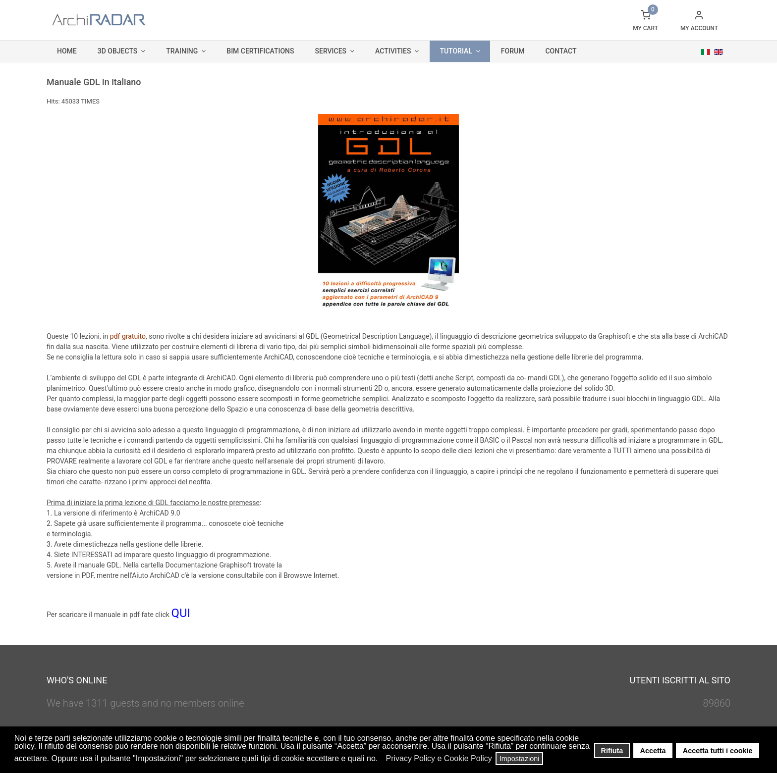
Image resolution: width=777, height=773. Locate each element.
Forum (513, 51)
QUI (180, 613)
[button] (381, 759)
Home (67, 51)
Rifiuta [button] (612, 751)
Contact (560, 51)
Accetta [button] (653, 751)
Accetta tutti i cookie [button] (718, 751)
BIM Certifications (260, 51)
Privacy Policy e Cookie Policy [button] (439, 758)
